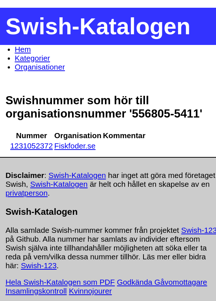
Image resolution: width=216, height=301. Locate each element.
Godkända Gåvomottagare (162, 282)
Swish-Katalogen (77, 175)
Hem (23, 49)
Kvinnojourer (90, 291)
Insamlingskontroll (36, 291)
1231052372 (31, 145)
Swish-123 (39, 265)
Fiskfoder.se (74, 145)
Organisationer (40, 67)
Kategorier (32, 58)
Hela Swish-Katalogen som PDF (60, 282)
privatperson (26, 193)
